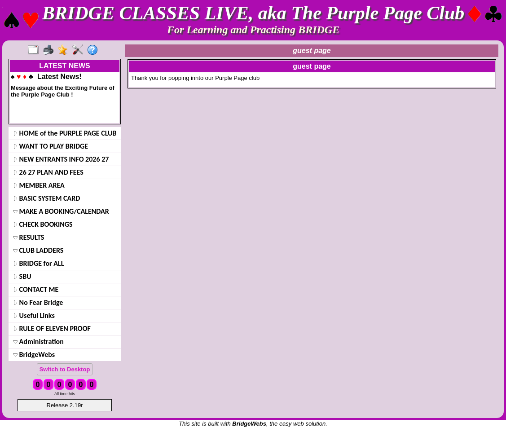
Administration (38, 341)
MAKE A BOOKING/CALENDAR (61, 211)
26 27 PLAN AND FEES (48, 172)
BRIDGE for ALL (38, 263)
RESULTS (28, 237)
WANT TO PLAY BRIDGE (50, 146)
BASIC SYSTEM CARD (46, 198)
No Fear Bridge (38, 302)
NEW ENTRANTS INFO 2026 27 (61, 159)
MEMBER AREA (39, 185)
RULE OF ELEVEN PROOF (52, 328)
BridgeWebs (34, 354)
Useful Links (34, 315)
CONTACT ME (35, 289)
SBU (22, 276)
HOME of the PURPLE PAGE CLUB (65, 133)
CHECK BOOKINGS (43, 224)
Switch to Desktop (65, 369)
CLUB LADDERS (38, 250)
